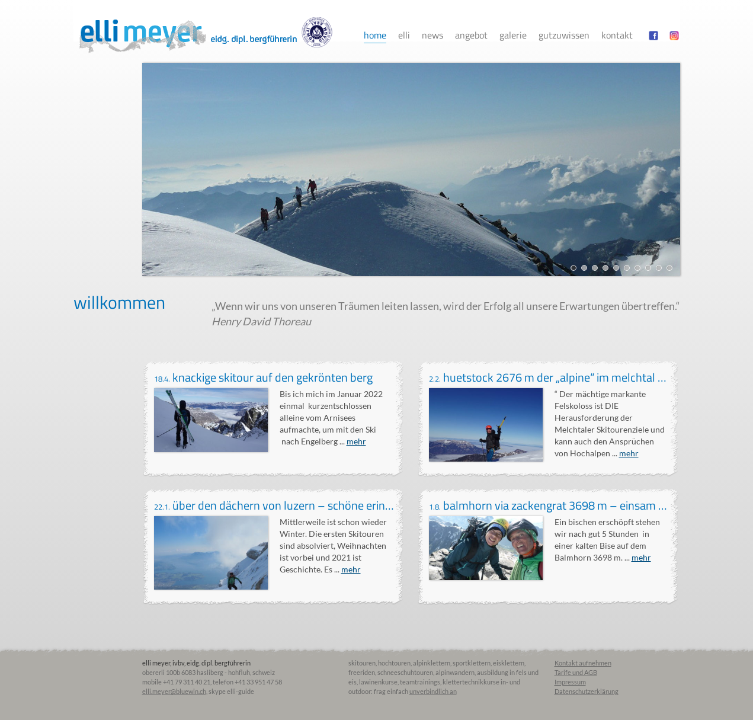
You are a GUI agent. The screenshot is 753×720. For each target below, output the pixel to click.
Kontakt (617, 35)
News (432, 35)
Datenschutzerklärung (587, 691)
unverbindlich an (433, 691)
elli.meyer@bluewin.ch (174, 691)
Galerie (513, 35)
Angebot (471, 35)
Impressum (570, 682)
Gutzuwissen (564, 35)
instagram (674, 35)
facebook (653, 35)
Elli (404, 35)
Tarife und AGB (576, 672)
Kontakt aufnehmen (583, 663)
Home (375, 35)
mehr (356, 441)
